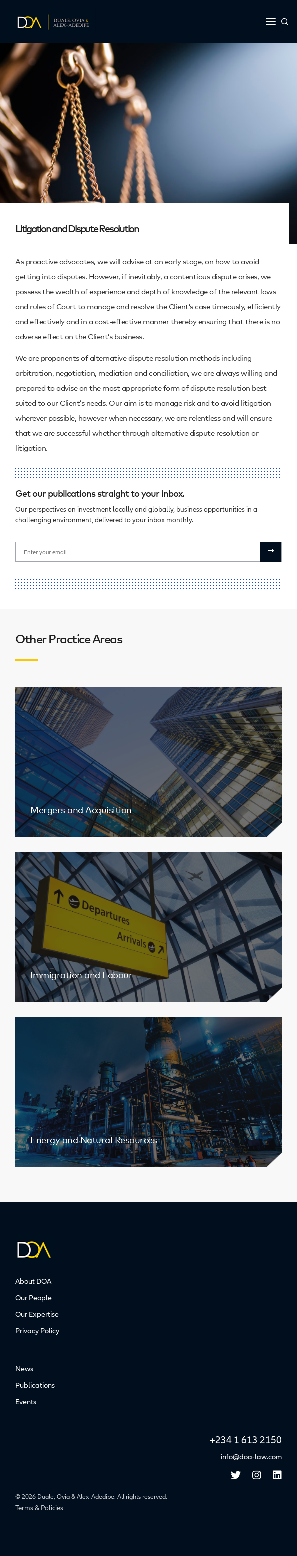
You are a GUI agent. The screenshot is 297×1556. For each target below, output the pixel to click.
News (24, 1368)
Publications (35, 1385)
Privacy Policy (37, 1330)
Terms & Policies (39, 1508)
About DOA (33, 1281)
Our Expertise (37, 1314)
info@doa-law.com (251, 1456)
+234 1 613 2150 (246, 1440)
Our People (33, 1297)
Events (25, 1401)
